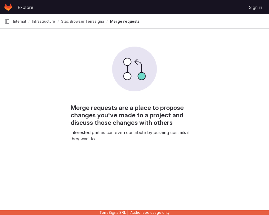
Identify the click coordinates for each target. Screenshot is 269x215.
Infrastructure (43, 21)
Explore (25, 7)
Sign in (255, 7)
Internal (19, 21)
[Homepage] (8, 7)
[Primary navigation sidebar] (7, 21)
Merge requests (125, 21)
